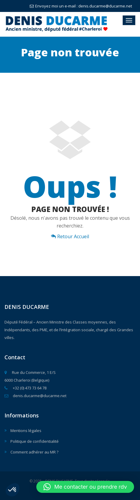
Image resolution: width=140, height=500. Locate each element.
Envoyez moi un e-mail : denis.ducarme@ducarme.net (81, 6)
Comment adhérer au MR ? (34, 452)
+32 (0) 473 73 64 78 (25, 388)
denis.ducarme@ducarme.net (35, 395)
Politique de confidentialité (34, 441)
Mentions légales (25, 430)
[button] (12, 490)
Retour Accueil (70, 236)
